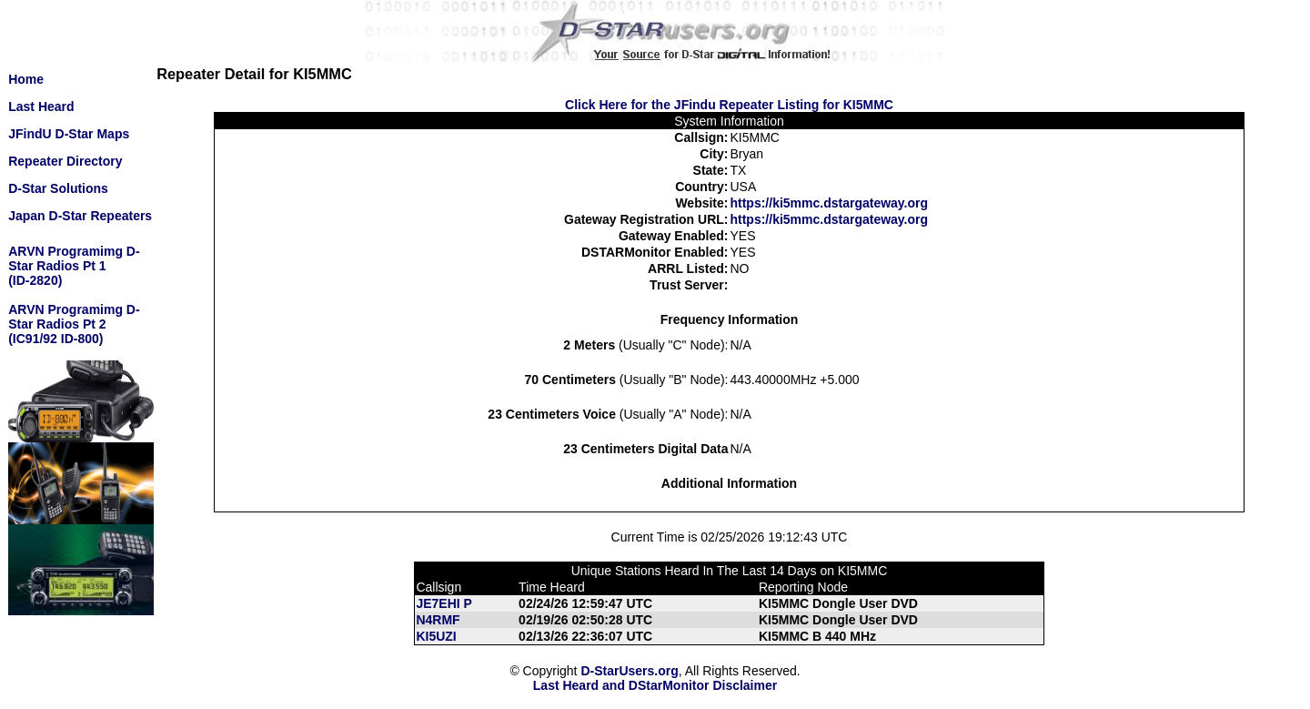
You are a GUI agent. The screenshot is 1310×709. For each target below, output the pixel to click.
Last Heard (41, 106)
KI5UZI (436, 636)
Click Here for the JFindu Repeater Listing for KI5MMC (729, 104)
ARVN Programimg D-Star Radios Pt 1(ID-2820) (73, 266)
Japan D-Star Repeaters (80, 215)
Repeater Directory (65, 161)
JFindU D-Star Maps (68, 134)
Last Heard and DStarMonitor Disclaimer (655, 685)
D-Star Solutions (58, 188)
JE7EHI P (443, 603)
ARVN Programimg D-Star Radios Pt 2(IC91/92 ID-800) (73, 324)
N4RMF (437, 620)
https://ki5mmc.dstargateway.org (829, 203)
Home (26, 79)
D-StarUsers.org (629, 670)
